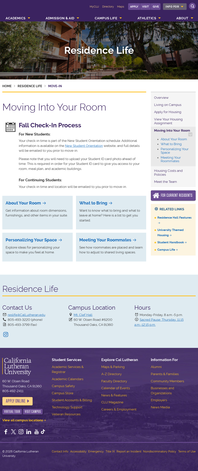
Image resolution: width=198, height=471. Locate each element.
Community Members (167, 381)
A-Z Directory (111, 374)
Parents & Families (165, 374)
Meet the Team (165, 182)
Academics (16, 18)
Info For (172, 6)
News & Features (114, 395)
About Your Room (23, 203)
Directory (108, 6)
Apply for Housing (167, 112)
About (182, 18)
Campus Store (62, 393)
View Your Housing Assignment (168, 121)
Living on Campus (167, 105)
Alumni (156, 367)
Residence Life (99, 50)
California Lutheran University (18, 9)
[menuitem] (175, 6)
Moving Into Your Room (172, 130)
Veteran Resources (66, 414)
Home (7, 86)
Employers (159, 400)
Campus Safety (63, 386)
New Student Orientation (84, 146)
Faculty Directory (114, 381)
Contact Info (60, 451)
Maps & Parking (113, 367)
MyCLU (94, 6)
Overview (161, 98)
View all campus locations (22, 420)
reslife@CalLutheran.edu (26, 315)
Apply (134, 6)
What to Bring (93, 203)
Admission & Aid (60, 18)
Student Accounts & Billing (72, 400)
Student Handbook (170, 242)
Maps (120, 6)
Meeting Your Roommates (105, 240)
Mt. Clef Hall (83, 315)
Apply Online (16, 401)
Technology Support (67, 407)
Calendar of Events (115, 388)
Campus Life (106, 18)
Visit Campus (33, 412)
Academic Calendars (67, 379)
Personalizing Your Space (31, 240)
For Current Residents (177, 195)
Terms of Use (187, 451)
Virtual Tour (12, 412)
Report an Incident (129, 451)
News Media (160, 407)
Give (156, 6)
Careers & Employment (119, 409)
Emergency (96, 451)
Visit (145, 6)
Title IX (110, 451)
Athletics (146, 18)
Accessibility (78, 451)
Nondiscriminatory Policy (159, 451)
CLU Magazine (112, 402)
